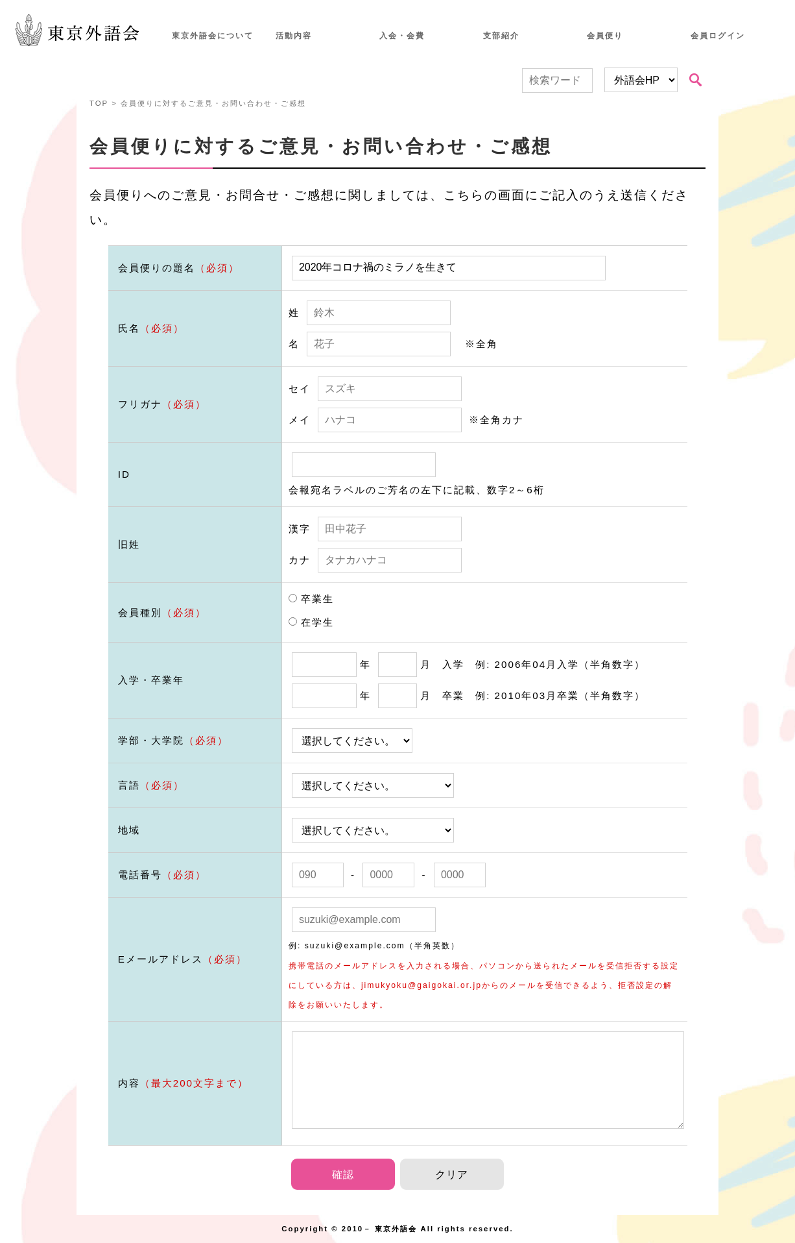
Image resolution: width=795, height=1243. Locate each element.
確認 (343, 1174)
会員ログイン (718, 35)
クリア (451, 1174)
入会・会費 (402, 35)
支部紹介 (501, 35)
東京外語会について (213, 35)
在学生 (311, 622)
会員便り (605, 35)
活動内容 (294, 35)
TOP (98, 103)
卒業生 (311, 598)
